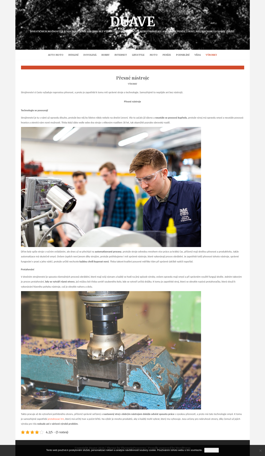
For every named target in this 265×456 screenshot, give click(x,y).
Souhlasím (211, 450)
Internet (121, 54)
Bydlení (73, 54)
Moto (154, 54)
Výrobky (211, 54)
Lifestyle (138, 54)
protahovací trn (56, 419)
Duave (132, 23)
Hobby (105, 54)
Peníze (167, 54)
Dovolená (89, 54)
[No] (260, 450)
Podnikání (182, 54)
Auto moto (55, 54)
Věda (197, 54)
